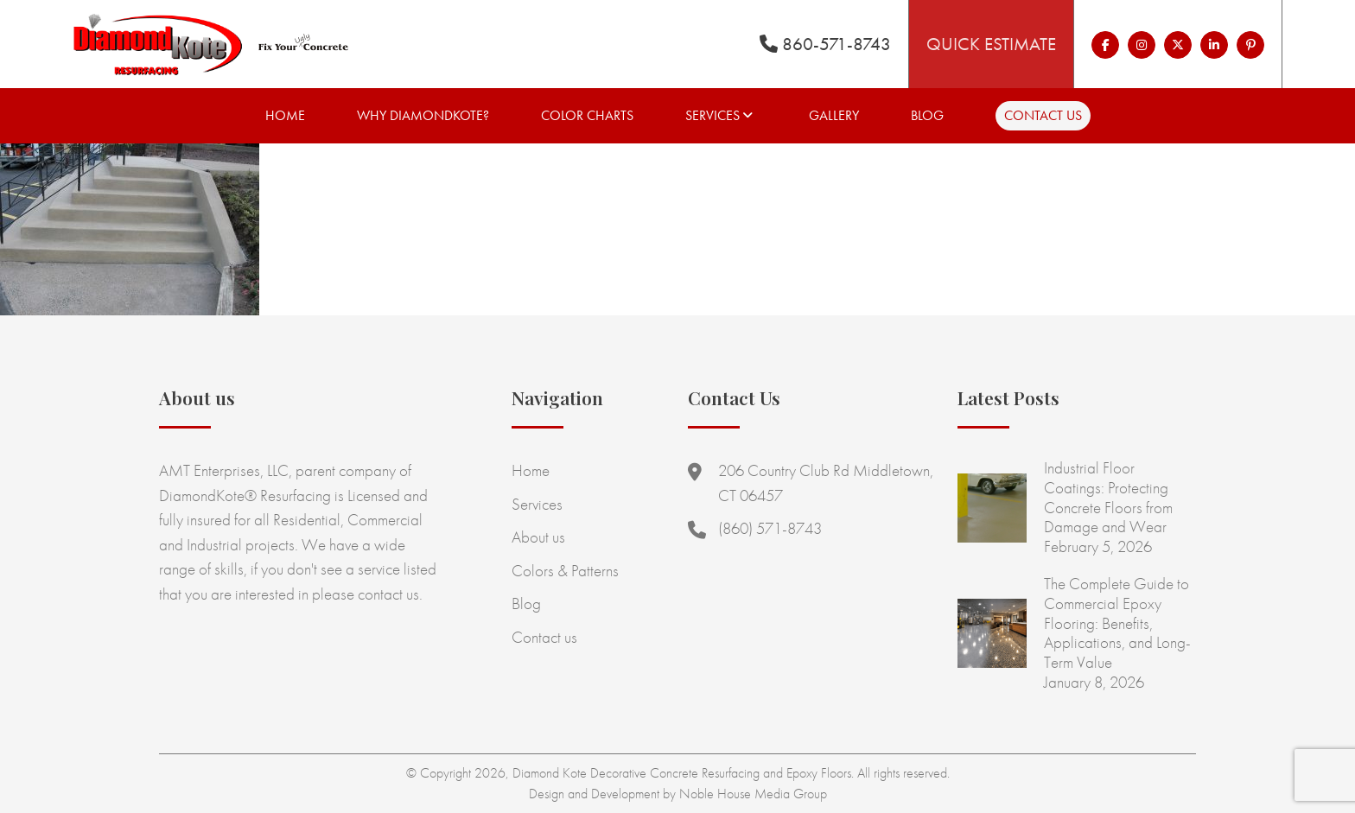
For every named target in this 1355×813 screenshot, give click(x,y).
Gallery (834, 115)
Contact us (1043, 115)
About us (538, 537)
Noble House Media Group (753, 793)
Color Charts (587, 115)
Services (712, 115)
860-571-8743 (825, 43)
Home (285, 115)
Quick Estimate (991, 43)
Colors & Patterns (565, 570)
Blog (927, 115)
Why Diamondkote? (423, 115)
